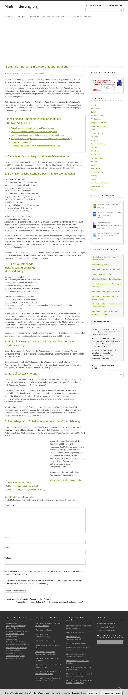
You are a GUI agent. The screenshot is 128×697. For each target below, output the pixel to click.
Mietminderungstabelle (53, 17)
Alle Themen (73, 17)
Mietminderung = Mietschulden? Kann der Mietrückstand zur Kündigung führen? (51, 602)
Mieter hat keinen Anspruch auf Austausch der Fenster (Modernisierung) (41, 139)
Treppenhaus (95, 147)
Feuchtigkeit (95, 119)
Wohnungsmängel (97, 158)
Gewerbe (94, 190)
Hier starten (34, 17)
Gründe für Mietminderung (101, 274)
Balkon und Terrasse (98, 144)
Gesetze (94, 162)
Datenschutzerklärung (107, 630)
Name (8, 537)
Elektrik (93, 112)
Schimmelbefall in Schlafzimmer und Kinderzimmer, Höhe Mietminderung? (17, 634)
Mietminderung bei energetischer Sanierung (26, 489)
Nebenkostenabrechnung (100, 183)
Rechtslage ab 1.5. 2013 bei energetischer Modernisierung (35, 146)
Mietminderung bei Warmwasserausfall (106, 269)
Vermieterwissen (97, 172)
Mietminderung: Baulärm (101, 265)
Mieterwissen (95, 169)
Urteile (93, 165)
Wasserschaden (96, 186)
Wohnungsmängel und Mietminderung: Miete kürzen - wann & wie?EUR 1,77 (108, 235)
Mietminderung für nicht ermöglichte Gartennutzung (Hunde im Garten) (16, 625)
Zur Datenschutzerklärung (111, 693)
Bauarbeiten (95, 108)
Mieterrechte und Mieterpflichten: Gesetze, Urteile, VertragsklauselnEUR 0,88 (109, 215)
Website (8, 558)
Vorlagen (21, 17)
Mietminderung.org (21, 6)
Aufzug (93, 105)
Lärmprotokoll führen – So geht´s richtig (106, 279)
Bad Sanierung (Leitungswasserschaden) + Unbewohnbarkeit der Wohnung (17, 642)
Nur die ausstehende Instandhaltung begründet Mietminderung (37, 135)
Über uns (87, 17)
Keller (93, 130)
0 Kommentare (39, 73)
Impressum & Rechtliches (108, 627)
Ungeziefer (95, 151)
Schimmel (94, 140)
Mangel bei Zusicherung (21, 142)
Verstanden (93, 693)
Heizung (94, 176)
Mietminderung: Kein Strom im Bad (23, 486)
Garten (93, 179)
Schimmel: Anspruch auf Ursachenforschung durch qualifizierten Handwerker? (15, 656)
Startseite (9, 17)
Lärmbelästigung (97, 133)
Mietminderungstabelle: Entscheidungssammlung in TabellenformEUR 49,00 (109, 225)
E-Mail (8, 548)
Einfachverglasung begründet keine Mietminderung (32, 128)
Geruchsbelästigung (98, 126)
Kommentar (10, 505)
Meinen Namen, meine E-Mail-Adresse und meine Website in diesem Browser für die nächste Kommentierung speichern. (44, 572)
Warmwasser (95, 154)
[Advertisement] (64, 46)
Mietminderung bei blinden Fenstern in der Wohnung (28, 599)
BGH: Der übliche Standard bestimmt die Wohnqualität (34, 131)
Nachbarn (94, 137)
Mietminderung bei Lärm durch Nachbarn (107, 291)
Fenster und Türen (97, 115)
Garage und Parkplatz (99, 123)
